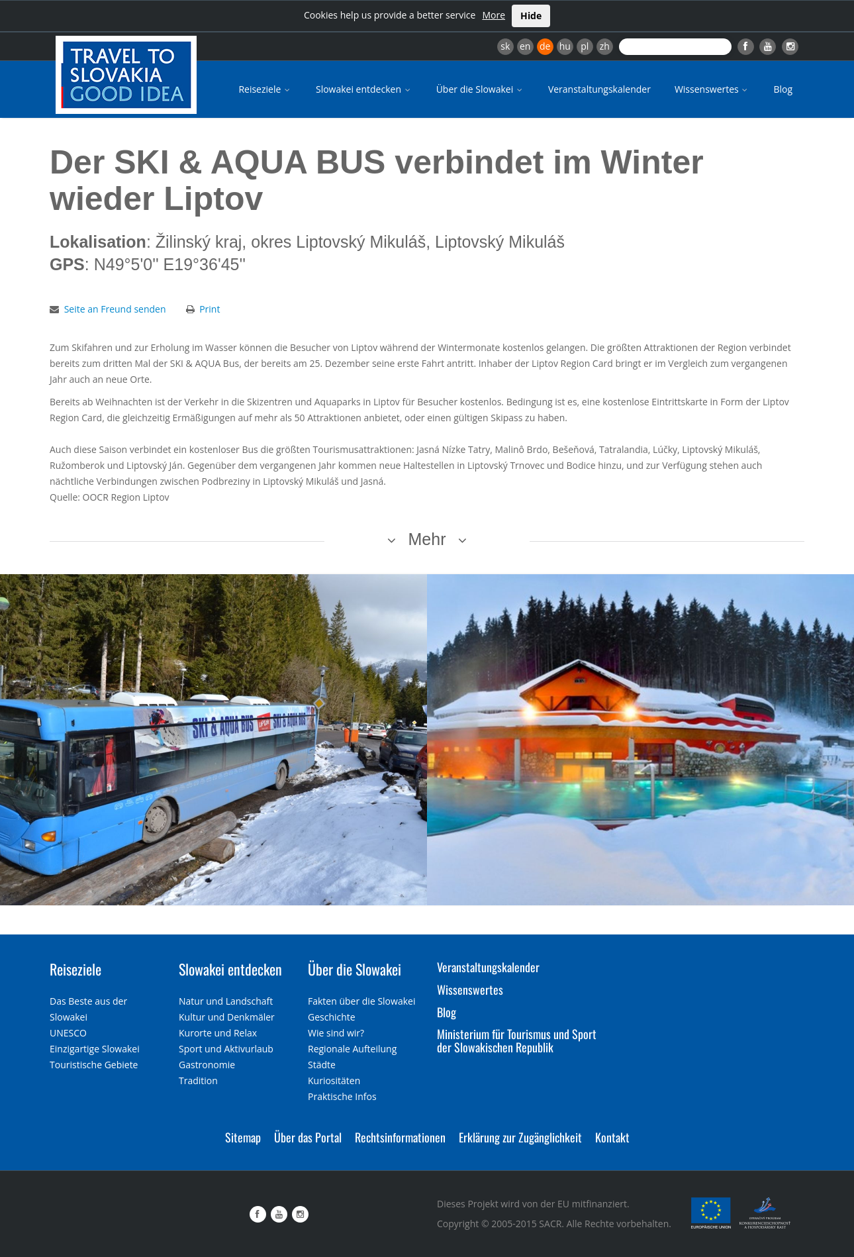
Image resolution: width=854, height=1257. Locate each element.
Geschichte (332, 1017)
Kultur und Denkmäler (227, 1017)
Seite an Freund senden (115, 309)
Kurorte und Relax (218, 1033)
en (525, 46)
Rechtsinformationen (400, 1137)
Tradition (198, 1080)
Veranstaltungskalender (599, 89)
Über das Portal (308, 1137)
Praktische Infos (342, 1096)
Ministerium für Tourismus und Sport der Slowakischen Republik (516, 1040)
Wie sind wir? (336, 1033)
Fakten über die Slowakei (361, 1001)
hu (565, 46)
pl (585, 46)
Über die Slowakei (480, 89)
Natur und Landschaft (226, 1001)
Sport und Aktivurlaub (226, 1048)
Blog (782, 89)
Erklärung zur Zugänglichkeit (520, 1137)
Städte (322, 1064)
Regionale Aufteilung (352, 1048)
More (493, 15)
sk (505, 46)
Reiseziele (265, 89)
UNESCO (68, 1033)
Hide (531, 15)
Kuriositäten (334, 1080)
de (545, 46)
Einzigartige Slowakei (95, 1048)
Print (209, 309)
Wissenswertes (712, 89)
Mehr (427, 539)
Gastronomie (207, 1064)
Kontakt (612, 1137)
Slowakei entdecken (364, 89)
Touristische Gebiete (94, 1064)
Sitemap (243, 1137)
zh (605, 46)
